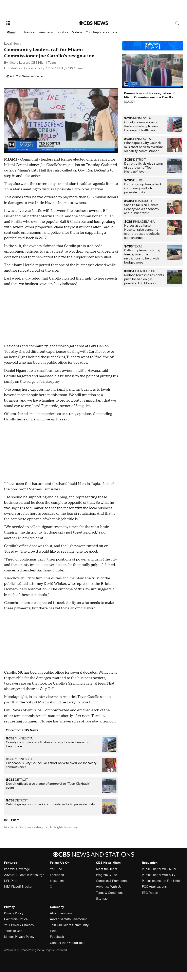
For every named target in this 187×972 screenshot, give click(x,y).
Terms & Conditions (109, 892)
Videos (77, 32)
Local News (12, 43)
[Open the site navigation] (35, 23)
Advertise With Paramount (68, 919)
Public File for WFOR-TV (159, 869)
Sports (62, 32)
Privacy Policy (13, 913)
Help (53, 930)
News (29, 32)
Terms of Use (13, 930)
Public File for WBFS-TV (159, 875)
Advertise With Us (108, 886)
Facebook (57, 875)
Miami (11, 32)
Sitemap (102, 898)
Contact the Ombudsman (67, 942)
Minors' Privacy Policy (19, 936)
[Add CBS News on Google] (24, 76)
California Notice (16, 919)
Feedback (57, 936)
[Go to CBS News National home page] (93, 23)
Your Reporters (97, 32)
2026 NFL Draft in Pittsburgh (24, 875)
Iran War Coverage (17, 869)
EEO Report (150, 892)
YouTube (56, 869)
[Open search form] (177, 23)
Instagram (57, 880)
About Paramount (62, 913)
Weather (46, 32)
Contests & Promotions (112, 880)
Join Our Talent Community (69, 925)
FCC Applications (154, 886)
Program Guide (106, 875)
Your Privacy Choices (19, 925)
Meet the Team (106, 869)
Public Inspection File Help (161, 880)
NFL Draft (10, 880)
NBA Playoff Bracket (18, 886)
